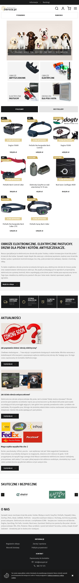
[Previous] (2, 494)
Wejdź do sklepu (8, 284)
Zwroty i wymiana (39, 544)
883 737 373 (41, 566)
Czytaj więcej (8, 364)
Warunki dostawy (12, 548)
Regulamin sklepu (13, 544)
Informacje (33, 2)
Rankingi (46, 2)
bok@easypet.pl (41, 562)
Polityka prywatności (39, 548)
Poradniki (20, 15)
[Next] (76, 494)
